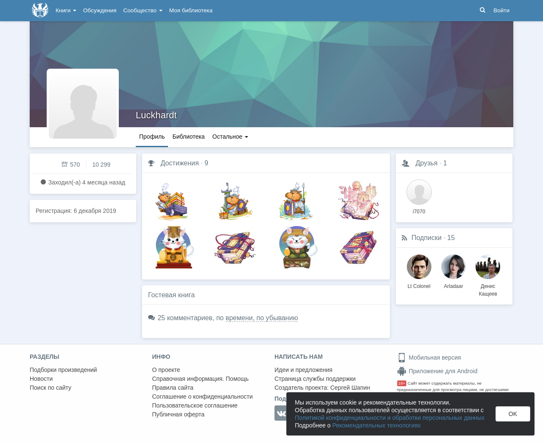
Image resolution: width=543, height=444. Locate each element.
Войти (501, 10)
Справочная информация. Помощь (200, 378)
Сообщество (142, 10)
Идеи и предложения (303, 369)
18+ (402, 383)
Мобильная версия (429, 357)
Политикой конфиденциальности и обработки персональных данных (389, 417)
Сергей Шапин (350, 387)
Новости (41, 378)
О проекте (166, 369)
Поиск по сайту (50, 387)
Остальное (231, 136)
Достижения (179, 163)
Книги (66, 10)
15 (451, 237)
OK (513, 413)
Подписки (426, 237)
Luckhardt (156, 115)
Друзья (426, 163)
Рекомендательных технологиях (376, 425)
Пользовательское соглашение (195, 405)
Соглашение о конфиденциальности (202, 396)
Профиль (152, 136)
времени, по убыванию (262, 317)
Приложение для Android (437, 371)
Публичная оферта (178, 414)
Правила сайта (172, 387)
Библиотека (188, 136)
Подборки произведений (63, 369)
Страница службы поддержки (314, 378)
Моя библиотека (191, 10)
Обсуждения (99, 10)
